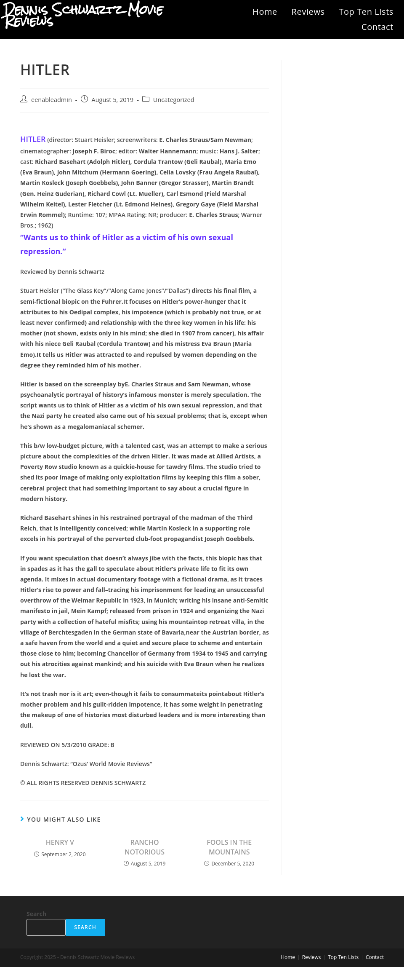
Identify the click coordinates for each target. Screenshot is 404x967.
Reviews (308, 11)
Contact (377, 26)
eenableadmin (51, 100)
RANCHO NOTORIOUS (145, 847)
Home (264, 11)
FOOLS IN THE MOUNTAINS (229, 847)
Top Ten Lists (366, 11)
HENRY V (60, 842)
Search (36, 914)
